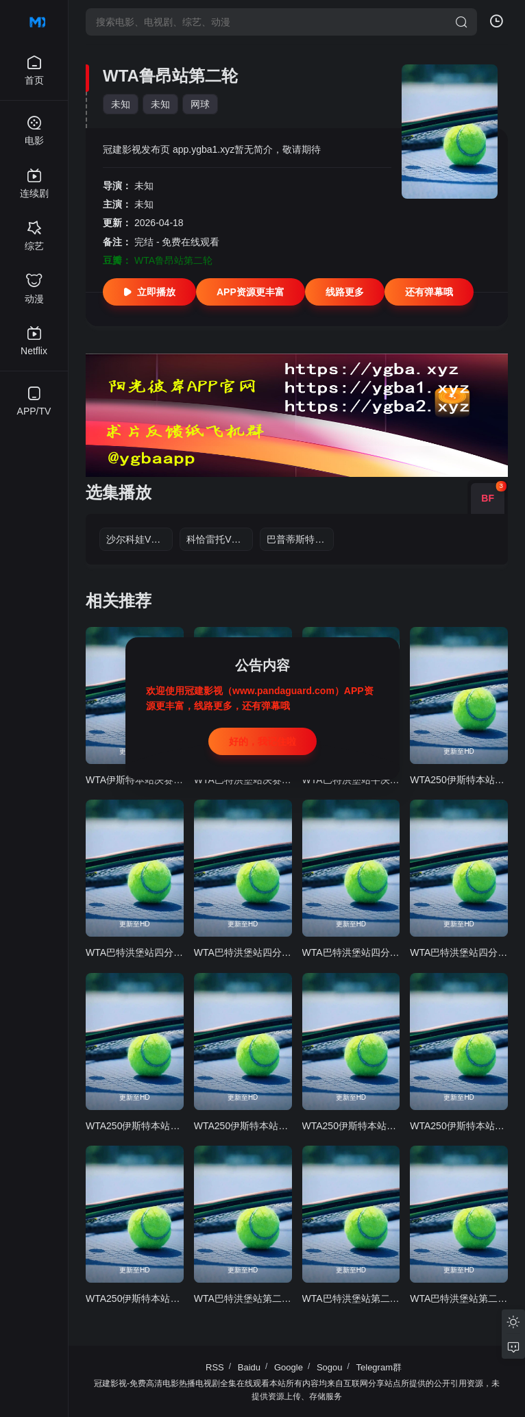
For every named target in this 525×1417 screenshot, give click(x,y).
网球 (200, 104)
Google (288, 1367)
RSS (215, 1367)
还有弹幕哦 (429, 291)
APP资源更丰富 (250, 291)
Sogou (330, 1367)
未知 (120, 104)
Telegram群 (379, 1367)
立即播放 (149, 291)
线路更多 (345, 291)
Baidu (249, 1367)
